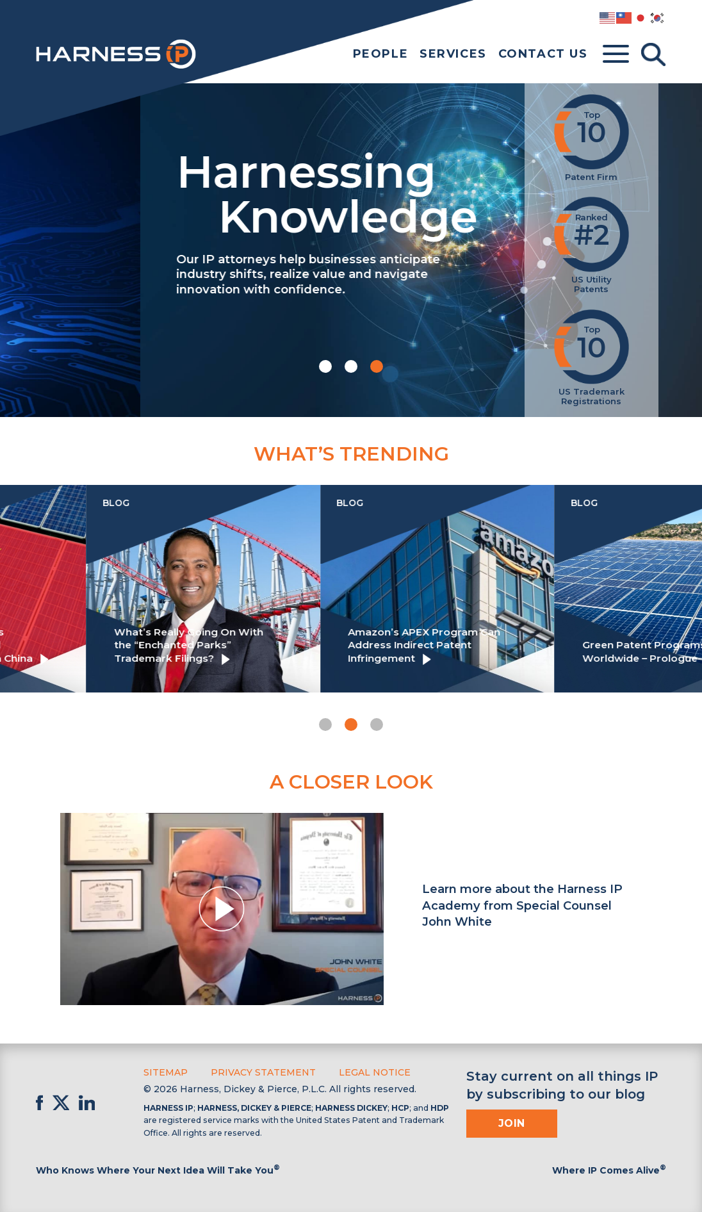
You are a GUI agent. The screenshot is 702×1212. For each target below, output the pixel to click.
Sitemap (165, 1072)
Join (511, 1123)
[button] (325, 366)
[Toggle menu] (616, 54)
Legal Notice (375, 1072)
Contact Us (543, 54)
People (381, 54)
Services (453, 54)
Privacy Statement (263, 1072)
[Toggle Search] (653, 54)
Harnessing (246, 191)
